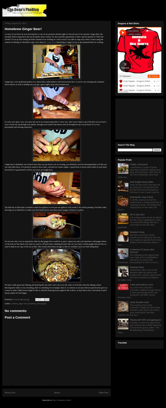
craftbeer (14, 303)
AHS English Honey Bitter (142, 182)
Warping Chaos (137, 267)
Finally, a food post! (139, 164)
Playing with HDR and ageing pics (145, 320)
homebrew (32, 303)
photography (42, 303)
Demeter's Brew (137, 232)
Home (57, 392)
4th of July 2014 (137, 214)
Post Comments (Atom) (62, 400)
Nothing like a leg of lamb (141, 197)
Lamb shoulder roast (139, 302)
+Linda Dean (51, 42)
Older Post (103, 392)
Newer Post (10, 392)
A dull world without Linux (141, 284)
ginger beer (23, 303)
